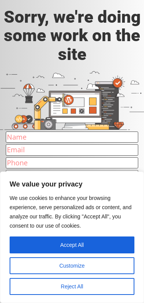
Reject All (72, 286)
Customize (71, 266)
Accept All (72, 245)
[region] (72, 237)
